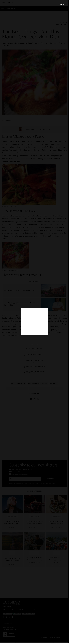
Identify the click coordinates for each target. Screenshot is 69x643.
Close (62, 4)
